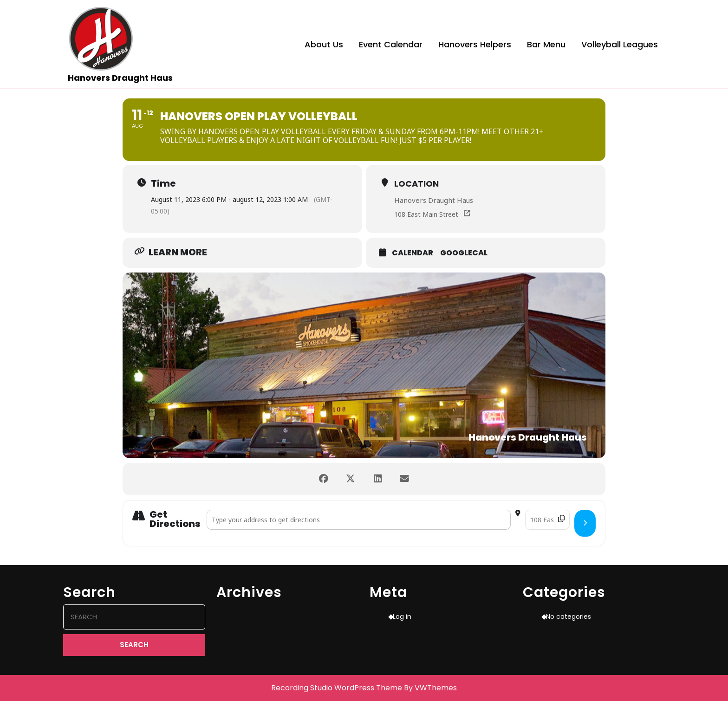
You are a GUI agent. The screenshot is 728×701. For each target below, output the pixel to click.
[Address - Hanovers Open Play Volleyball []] (359, 520)
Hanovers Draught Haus (120, 78)
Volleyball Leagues (619, 44)
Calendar (412, 253)
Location (416, 183)
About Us (324, 44)
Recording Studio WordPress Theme (336, 687)
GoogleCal (464, 253)
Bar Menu (546, 44)
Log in (402, 616)
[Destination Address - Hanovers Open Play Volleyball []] (547, 520)
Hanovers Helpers (474, 44)
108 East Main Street (426, 214)
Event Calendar (390, 44)
